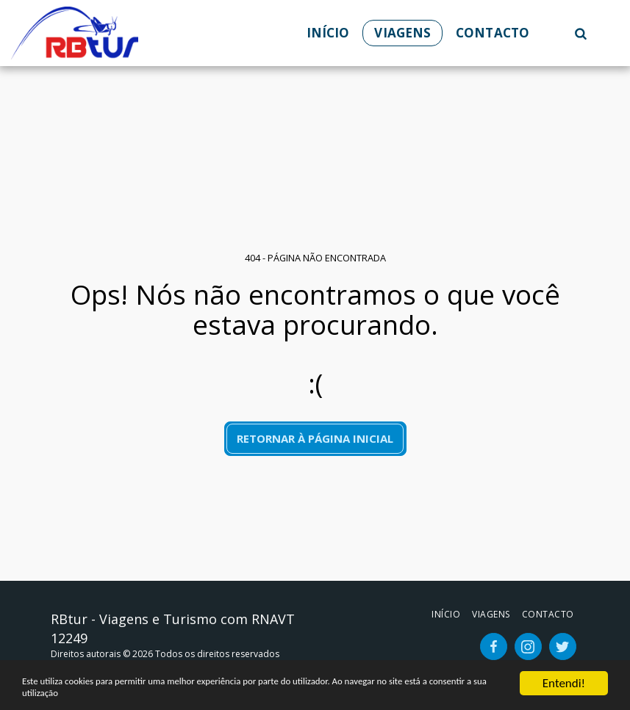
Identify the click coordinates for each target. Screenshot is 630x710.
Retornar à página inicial (315, 438)
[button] (580, 33)
